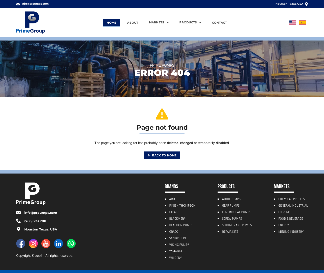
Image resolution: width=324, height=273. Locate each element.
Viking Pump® (179, 245)
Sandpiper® (178, 238)
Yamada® (175, 251)
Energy (283, 225)
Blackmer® (177, 219)
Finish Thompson (182, 206)
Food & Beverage (290, 219)
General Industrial (293, 206)
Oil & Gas (284, 212)
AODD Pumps (231, 199)
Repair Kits (230, 232)
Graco (173, 232)
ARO (172, 199)
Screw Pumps (232, 219)
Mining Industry (291, 232)
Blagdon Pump (180, 225)
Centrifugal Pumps (236, 212)
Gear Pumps (231, 206)
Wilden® (175, 258)
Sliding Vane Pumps (237, 225)
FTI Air (173, 212)
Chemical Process (291, 199)
